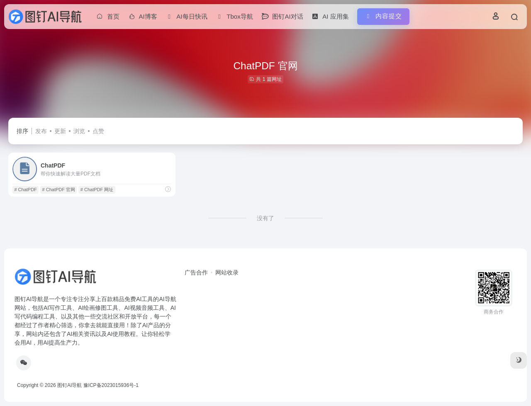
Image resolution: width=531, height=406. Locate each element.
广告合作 (196, 272)
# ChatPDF (25, 189)
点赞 (98, 131)
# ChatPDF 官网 (58, 189)
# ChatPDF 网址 (96, 189)
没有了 (265, 218)
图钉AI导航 (69, 385)
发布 (41, 131)
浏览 (79, 131)
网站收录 (227, 272)
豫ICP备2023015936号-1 (111, 385)
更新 (60, 131)
